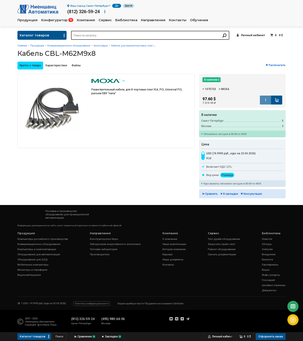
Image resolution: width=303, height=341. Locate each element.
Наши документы (172, 259)
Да (116, 5)
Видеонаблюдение (29, 275)
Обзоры (267, 244)
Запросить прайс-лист (221, 244)
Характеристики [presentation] (56, 65)
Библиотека (126, 20)
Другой (128, 5)
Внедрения (269, 254)
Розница (227, 175)
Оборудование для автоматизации (38, 254)
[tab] (30, 65)
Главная (22, 45)
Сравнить (211, 193)
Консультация (253, 193)
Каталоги (267, 259)
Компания (86, 20)
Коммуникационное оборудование (68, 45)
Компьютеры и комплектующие (36, 249)
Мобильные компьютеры (32, 264)
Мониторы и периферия (32, 269)
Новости (267, 239)
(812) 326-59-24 (83, 11)
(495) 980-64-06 (113, 319)
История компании (174, 249)
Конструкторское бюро (104, 239)
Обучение (199, 20)
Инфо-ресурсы (271, 275)
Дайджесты (269, 290)
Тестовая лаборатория (103, 249)
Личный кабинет (253, 35)
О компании (169, 239)
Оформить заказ (270, 336)
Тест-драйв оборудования (224, 239)
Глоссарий (268, 280)
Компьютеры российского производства (42, 239)
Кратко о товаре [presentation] (30, 65)
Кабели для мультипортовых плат (132, 45)
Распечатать (277, 65)
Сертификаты (270, 264)
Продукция (27, 20)
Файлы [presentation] (76, 65)
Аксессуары (101, 45)
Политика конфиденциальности (92, 303)
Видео (266, 269)
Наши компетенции (174, 244)
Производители (99, 254)
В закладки (230, 193)
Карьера (167, 254)
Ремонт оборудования (222, 249)
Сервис (105, 20)
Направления (153, 20)
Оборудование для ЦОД (32, 259)
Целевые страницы (274, 285)
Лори (53, 324)
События (267, 249)
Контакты (177, 20)
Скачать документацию (222, 254)
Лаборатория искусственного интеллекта (115, 244)
